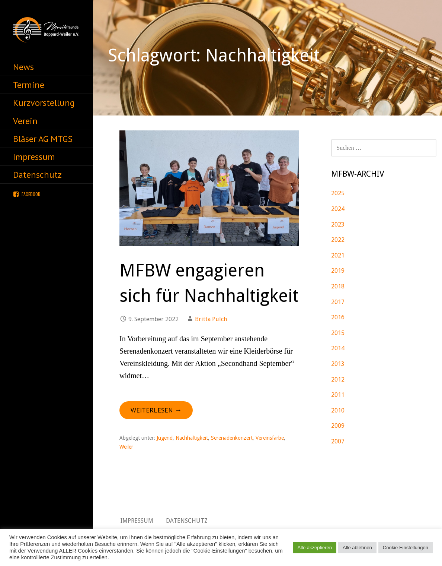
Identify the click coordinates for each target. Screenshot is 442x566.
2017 (338, 302)
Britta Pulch (211, 319)
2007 (338, 441)
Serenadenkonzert (232, 438)
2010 (338, 410)
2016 (338, 317)
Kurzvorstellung (44, 102)
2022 (338, 239)
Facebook (31, 194)
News (23, 67)
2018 (338, 286)
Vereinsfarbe (270, 438)
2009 (338, 425)
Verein (25, 121)
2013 (338, 363)
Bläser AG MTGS (43, 139)
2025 (338, 193)
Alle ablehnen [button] (357, 547)
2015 (338, 332)
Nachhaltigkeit (192, 438)
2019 (338, 270)
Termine (28, 85)
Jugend (165, 438)
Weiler (126, 447)
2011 (338, 394)
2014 (338, 348)
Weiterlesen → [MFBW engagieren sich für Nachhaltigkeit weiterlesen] (156, 410)
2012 (338, 379)
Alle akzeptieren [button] (315, 547)
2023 (338, 224)
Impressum (34, 156)
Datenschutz (37, 174)
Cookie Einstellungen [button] (405, 547)
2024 (338, 208)
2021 (338, 255)
